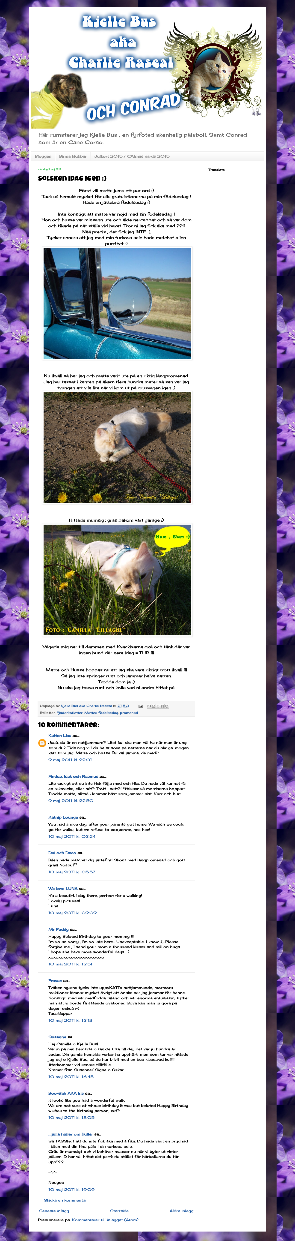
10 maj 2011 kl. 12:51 (70, 964)
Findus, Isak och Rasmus (73, 776)
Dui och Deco (62, 852)
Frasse (55, 980)
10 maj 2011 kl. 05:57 (71, 872)
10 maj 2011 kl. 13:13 (70, 1020)
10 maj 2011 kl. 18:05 (71, 1117)
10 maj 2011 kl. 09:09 (72, 912)
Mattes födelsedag (101, 713)
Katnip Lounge (63, 817)
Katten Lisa (59, 735)
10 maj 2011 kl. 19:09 (71, 1189)
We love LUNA (62, 888)
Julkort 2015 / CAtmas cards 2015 (131, 156)
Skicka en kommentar (65, 1200)
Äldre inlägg (182, 1210)
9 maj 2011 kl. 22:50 (70, 800)
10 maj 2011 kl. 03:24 (72, 836)
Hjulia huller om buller (70, 1134)
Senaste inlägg (54, 1210)
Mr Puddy (58, 929)
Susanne (57, 1037)
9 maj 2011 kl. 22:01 (70, 759)
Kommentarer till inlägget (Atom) (105, 1219)
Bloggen (43, 156)
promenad (129, 713)
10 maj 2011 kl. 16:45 (71, 1076)
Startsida (119, 1210)
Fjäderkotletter (70, 713)
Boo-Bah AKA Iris (66, 1093)
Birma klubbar (73, 156)
